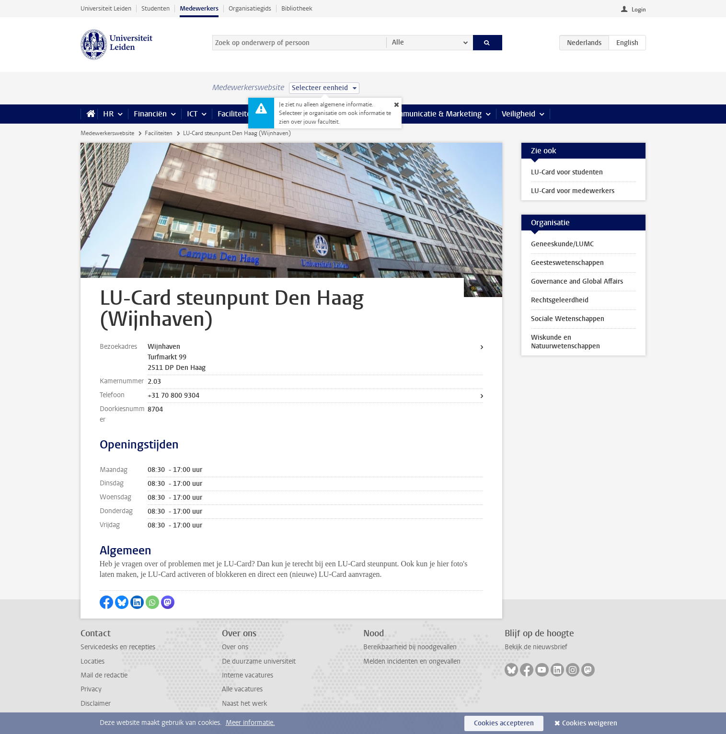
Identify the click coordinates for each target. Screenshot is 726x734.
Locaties (92, 661)
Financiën (150, 114)
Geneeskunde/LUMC (562, 244)
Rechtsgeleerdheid (559, 300)
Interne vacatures (247, 675)
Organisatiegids (250, 8)
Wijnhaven (164, 346)
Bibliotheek (296, 8)
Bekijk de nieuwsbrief (536, 647)
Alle (398, 42)
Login (639, 9)
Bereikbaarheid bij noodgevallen (410, 647)
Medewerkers (199, 8)
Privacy (91, 689)
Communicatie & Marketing (435, 114)
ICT (192, 114)
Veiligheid (518, 114)
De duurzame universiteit (259, 661)
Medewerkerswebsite (107, 133)
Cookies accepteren (504, 723)
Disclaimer (96, 703)
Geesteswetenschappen (567, 262)
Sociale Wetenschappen (567, 318)
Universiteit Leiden (106, 8)
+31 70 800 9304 (173, 395)
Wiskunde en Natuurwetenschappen (565, 342)
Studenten (155, 8)
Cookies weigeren (589, 723)
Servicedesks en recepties (118, 647)
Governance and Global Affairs (577, 281)
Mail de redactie (104, 675)
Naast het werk (244, 703)
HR (108, 114)
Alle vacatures (242, 689)
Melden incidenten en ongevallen (412, 661)
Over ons (235, 647)
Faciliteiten (236, 114)
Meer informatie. (250, 722)
